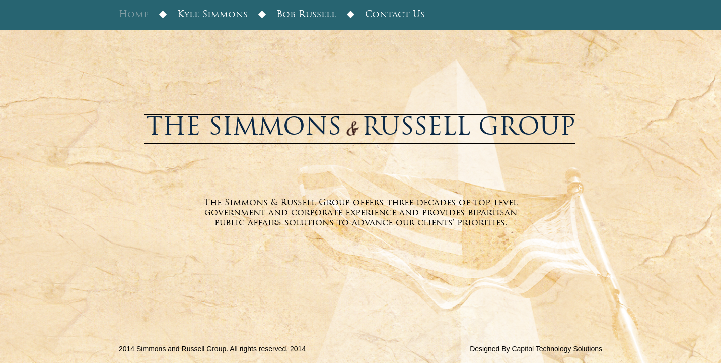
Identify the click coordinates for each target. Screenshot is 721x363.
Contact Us (395, 15)
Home (134, 15)
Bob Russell (306, 15)
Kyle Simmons (212, 15)
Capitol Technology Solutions (557, 349)
